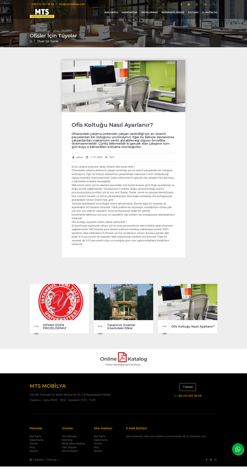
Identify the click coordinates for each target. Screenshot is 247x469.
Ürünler (34, 446)
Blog (32, 449)
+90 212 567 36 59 (43, 4)
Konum (188, 389)
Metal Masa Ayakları (73, 446)
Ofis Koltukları (70, 453)
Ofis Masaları (69, 438)
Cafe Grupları (69, 449)
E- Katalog (209, 12)
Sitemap (52, 462)
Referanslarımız (173, 12)
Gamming (67, 442)
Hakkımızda (129, 12)
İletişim (193, 12)
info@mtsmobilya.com (72, 4)
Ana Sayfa (111, 12)
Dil (204, 4)
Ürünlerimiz (149, 12)
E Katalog (37, 462)
